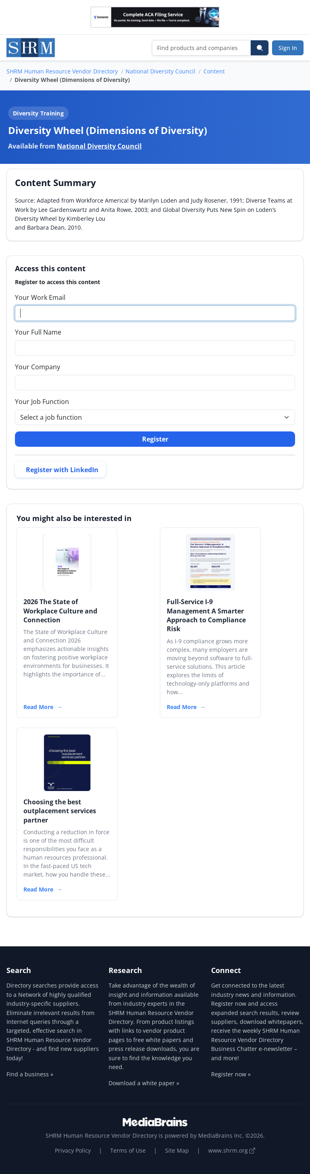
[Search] (259, 47)
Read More (38, 707)
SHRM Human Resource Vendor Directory (62, 71)
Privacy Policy (73, 1150)
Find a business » (29, 1074)
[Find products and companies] (201, 47)
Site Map (177, 1150)
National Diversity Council (160, 71)
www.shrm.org (231, 1150)
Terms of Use (128, 1150)
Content (214, 71)
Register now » (231, 1074)
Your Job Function (42, 401)
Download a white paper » (144, 1083)
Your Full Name (38, 332)
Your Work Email (40, 297)
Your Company (37, 366)
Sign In (288, 48)
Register (155, 439)
